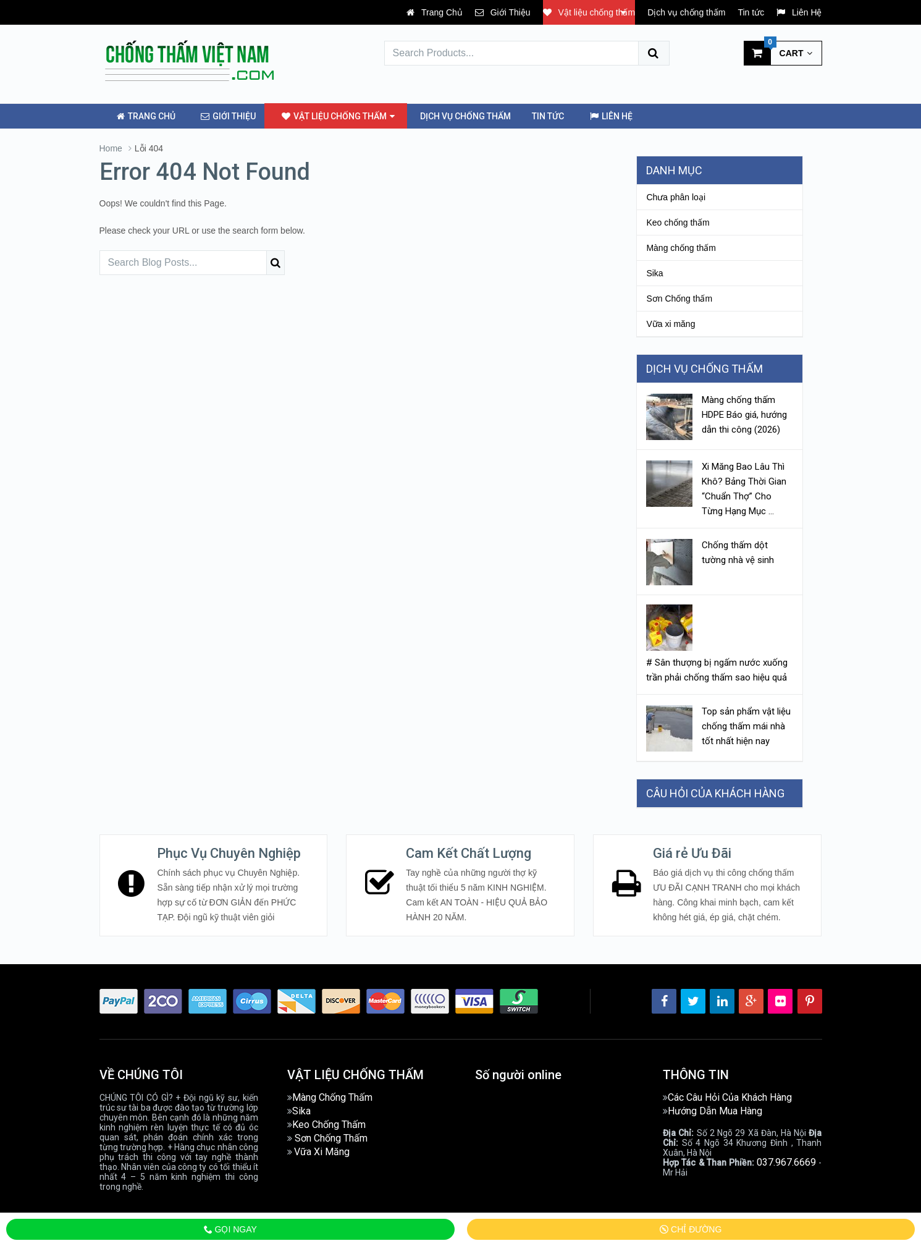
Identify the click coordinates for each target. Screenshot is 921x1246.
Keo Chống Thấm (329, 1123)
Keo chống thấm (677, 222)
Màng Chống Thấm (332, 1096)
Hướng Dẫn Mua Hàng (715, 1110)
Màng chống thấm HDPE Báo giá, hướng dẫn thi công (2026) (744, 414)
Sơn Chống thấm (679, 298)
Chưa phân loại (675, 196)
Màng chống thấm (681, 247)
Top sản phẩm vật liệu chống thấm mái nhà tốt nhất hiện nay (746, 725)
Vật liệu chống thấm (589, 12)
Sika (654, 273)
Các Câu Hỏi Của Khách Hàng (730, 1096)
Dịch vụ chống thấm (686, 12)
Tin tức (751, 12)
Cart (778, 53)
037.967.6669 (786, 1161)
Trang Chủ (434, 12)
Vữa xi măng (670, 323)
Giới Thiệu (503, 12)
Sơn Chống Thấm (331, 1137)
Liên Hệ (799, 12)
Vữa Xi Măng (322, 1150)
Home (110, 148)
